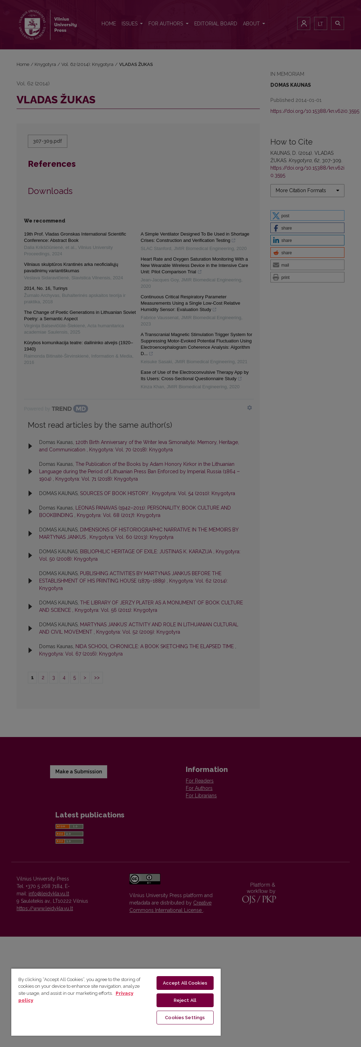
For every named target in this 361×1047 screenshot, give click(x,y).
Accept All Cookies (185, 983)
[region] (116, 1002)
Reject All (185, 1000)
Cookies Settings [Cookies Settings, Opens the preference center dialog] (185, 1017)
